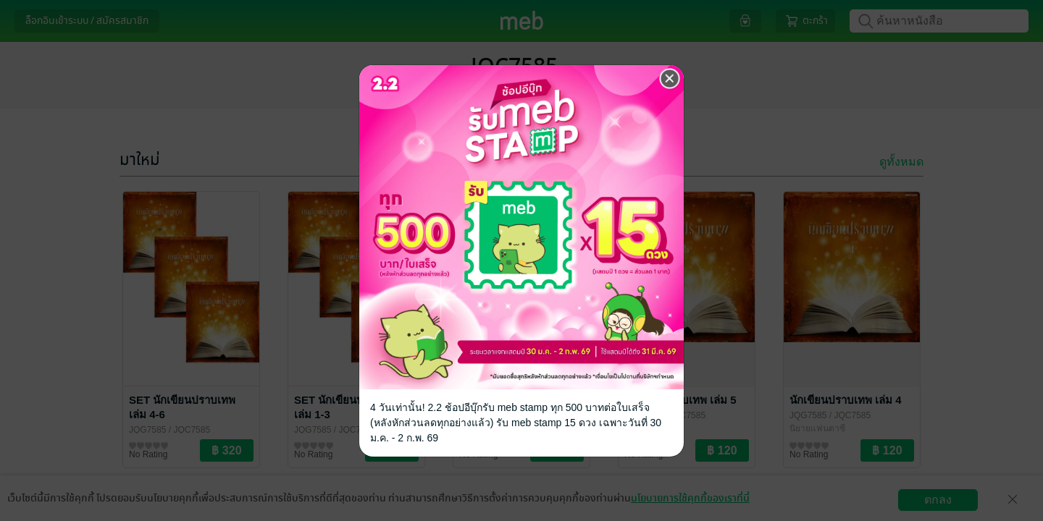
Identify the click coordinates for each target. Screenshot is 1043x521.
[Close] (670, 78)
